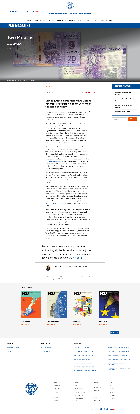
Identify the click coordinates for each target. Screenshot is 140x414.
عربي (111, 382)
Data (95, 21)
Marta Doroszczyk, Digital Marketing (119, 359)
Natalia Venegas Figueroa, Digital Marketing (117, 363)
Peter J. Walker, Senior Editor (82, 363)
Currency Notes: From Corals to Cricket (125, 100)
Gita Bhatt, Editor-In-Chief (81, 347)
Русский (113, 395)
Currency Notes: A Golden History (123, 106)
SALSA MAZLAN (15, 44)
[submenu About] (32, 20)
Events (56, 401)
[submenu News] (82, 20)
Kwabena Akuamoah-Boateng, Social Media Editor (119, 368)
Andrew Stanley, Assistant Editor (84, 367)
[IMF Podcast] (24, 11)
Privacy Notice (96, 383)
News (79, 21)
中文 (111, 385)
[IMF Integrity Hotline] (30, 11)
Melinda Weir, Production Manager (118, 351)
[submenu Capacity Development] (75, 20)
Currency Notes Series (122, 111)
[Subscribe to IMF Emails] (27, 11)
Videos (87, 21)
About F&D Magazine (13, 347)
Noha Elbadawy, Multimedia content (119, 347)
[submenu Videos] (91, 20)
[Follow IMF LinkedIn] (13, 11)
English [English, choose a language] (49, 87)
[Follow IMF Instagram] (16, 11)
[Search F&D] (119, 119)
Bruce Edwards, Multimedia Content (85, 371)
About (29, 21)
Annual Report (79, 395)
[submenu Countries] (54, 20)
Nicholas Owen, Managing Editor (84, 351)
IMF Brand (97, 401)
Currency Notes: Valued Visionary (123, 93)
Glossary (97, 394)
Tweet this (77, 258)
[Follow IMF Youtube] (21, 11)
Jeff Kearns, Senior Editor (82, 359)
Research (38, 21)
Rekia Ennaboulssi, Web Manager (117, 355)
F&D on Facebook (46, 347)
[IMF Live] (36, 11)
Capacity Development (65, 21)
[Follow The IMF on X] (8, 11)
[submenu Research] (43, 20)
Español (112, 399)
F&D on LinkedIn (45, 351)
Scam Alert (97, 397)
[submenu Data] (98, 20)
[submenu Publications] (112, 20)
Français (112, 389)
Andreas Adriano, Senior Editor (83, 355)
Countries (49, 21)
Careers (96, 391)
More (114, 332)
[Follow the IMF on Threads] (18, 11)
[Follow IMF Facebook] (10, 11)
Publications (106, 21)
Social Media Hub (80, 392)
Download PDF (88, 92)
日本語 (111, 392)
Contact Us (10, 351)
